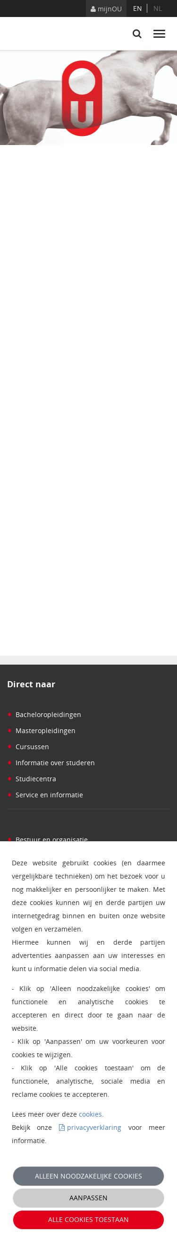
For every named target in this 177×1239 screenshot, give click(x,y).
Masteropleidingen (41, 730)
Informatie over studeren (51, 762)
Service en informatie (45, 794)
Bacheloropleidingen (44, 714)
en (137, 8)
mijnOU (106, 8)
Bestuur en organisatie (47, 839)
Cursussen (28, 746)
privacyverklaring (94, 1127)
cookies (90, 1114)
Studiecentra (31, 778)
